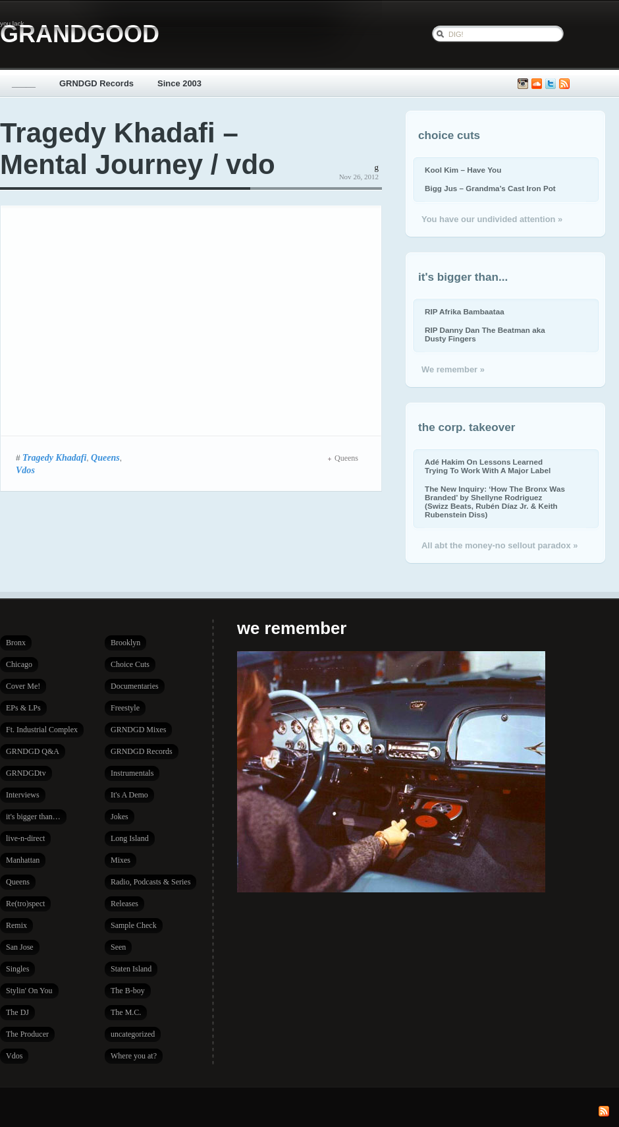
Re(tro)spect (25, 903)
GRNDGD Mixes (138, 729)
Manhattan (23, 860)
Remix (16, 925)
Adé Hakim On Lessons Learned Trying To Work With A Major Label (488, 466)
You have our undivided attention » (491, 219)
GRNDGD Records (96, 83)
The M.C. (126, 1012)
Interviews (23, 794)
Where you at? (134, 1055)
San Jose (20, 947)
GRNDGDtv (26, 773)
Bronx (16, 642)
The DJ (17, 1012)
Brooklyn (125, 642)
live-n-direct (25, 838)
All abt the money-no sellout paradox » (499, 545)
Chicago (19, 664)
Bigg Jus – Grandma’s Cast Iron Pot (490, 188)
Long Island (130, 838)
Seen (118, 947)
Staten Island (131, 968)
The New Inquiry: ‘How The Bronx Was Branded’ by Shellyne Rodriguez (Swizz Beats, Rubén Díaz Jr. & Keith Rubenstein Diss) (495, 501)
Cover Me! (23, 686)
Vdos (25, 470)
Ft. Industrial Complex (42, 729)
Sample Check (134, 925)
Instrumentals (132, 773)
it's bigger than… (33, 816)
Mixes (120, 860)
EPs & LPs (23, 707)
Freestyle (125, 707)
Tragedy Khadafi (54, 457)
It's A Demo (129, 794)
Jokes (119, 816)
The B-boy (128, 990)
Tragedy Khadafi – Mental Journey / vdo (137, 148)
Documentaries (135, 686)
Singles (17, 968)
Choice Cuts (130, 664)
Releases (124, 903)
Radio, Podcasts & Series (150, 881)
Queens (105, 457)
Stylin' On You (29, 990)
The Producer (27, 1034)
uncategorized (133, 1034)
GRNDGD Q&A (32, 751)
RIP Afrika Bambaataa (464, 311)
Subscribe (564, 84)
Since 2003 (179, 83)
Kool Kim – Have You (463, 169)
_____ (24, 83)
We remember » (453, 369)
